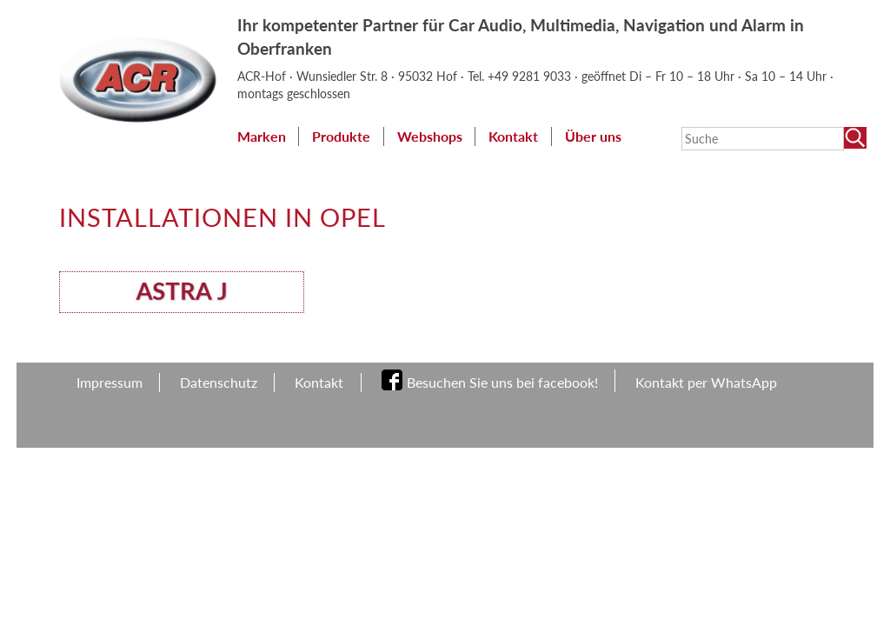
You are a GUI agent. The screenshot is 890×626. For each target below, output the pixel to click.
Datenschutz (218, 382)
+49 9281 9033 (531, 76)
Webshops (429, 136)
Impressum (109, 382)
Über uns (593, 136)
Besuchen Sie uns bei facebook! (502, 382)
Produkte (341, 136)
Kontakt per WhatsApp (706, 382)
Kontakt (513, 136)
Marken (261, 136)
